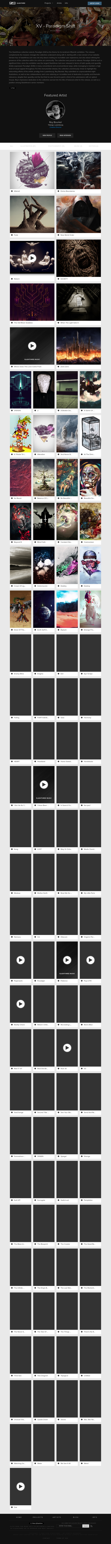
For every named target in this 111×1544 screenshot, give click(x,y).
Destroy (85, 586)
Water (38, 1463)
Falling (15, 718)
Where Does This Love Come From (26, 367)
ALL (11, 146)
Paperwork (16, 981)
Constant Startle (65, 542)
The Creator (63, 1244)
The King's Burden (43, 1288)
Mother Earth (40, 893)
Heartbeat (39, 761)
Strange (85, 1156)
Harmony (85, 718)
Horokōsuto (86, 761)
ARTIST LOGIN (94, 3)
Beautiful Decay (88, 498)
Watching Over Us (19, 1463)
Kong (14, 849)
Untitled (85, 1376)
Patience (62, 981)
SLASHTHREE (21, 3)
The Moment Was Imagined (92, 1288)
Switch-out (63, 1200)
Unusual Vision (18, 1420)
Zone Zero (63, 367)
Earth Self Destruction (44, 630)
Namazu (16, 937)
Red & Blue (86, 1025)
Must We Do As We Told (68, 893)
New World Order (65, 235)
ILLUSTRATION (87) (28, 146)
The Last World (64, 1288)
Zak (14, 1507)
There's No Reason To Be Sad (93, 1332)
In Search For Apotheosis (68, 805)
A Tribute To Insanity (20, 454)
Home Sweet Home (66, 761)
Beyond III (16, 542)
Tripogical (62, 1376)
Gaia (60, 718)
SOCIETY (62, 279)
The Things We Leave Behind (70, 1332)
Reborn (15, 279)
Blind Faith (40, 542)
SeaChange (17, 1112)
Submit (86, 1526)
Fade (14, 235)
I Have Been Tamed (43, 805)
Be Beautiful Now (65, 498)
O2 (37, 937)
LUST (38, 849)
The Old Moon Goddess (22, 323)
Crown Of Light (18, 586)
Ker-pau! (85, 805)
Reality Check (18, 1025)
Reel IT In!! (16, 1069)
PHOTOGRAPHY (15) (56, 146)
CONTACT (46, 1538)
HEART (15, 761)
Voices (61, 1420)
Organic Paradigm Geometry (93, 937)
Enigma (38, 674)
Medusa (15, 893)
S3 (83, 1069)
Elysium (62, 630)
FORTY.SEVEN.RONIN (44, 718)
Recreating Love (65, 1025)
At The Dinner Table (90, 454)
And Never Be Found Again (69, 454)
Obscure (62, 937)
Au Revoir (16, 498)
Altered (15, 191)
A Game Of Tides (88, 410)
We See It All (64, 1463)
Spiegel (62, 1156)
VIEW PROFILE (47, 135)
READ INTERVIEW (65, 135)
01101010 (16, 410)
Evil (60, 674)
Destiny (62, 586)
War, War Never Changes (92, 1420)
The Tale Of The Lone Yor (45, 1332)
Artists (59, 3)
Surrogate (39, 1200)
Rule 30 (62, 1069)
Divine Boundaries (66, 191)
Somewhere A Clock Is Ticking (24, 1156)
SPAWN (38, 1156)
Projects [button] (49, 3)
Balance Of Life (41, 498)
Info (66, 3)
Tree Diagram (41, 1376)
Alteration (39, 454)
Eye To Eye (86, 674)
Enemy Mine (17, 674)
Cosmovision (87, 542)
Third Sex (16, 1376)
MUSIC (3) (78, 146)
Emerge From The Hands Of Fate (95, 630)
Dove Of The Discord (21, 630)
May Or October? (65, 849)
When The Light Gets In (68, 323)
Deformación (40, 586)
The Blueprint (41, 1244)
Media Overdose (88, 849)
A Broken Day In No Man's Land (71, 410)
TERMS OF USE (62, 1538)
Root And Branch (42, 1069)
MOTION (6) (93, 146)
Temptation (86, 1200)
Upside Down (41, 1420)
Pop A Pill (85, 981)
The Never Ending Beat (21, 1332)
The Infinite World (19, 1288)
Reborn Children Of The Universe (48, 1025)
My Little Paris (87, 893)
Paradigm (39, 981)
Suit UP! (15, 1200)
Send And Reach (88, 1112)
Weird (84, 1463)
